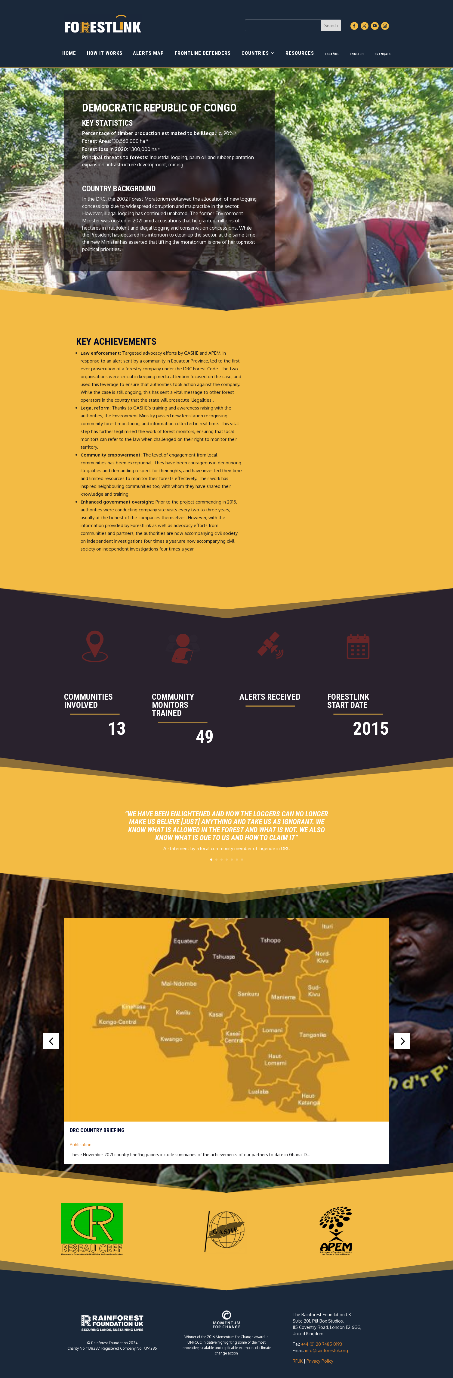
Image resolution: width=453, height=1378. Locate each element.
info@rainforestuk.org (326, 1350)
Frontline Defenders (203, 53)
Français (383, 54)
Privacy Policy (320, 1361)
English (357, 54)
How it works (104, 53)
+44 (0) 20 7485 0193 (321, 1344)
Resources (299, 53)
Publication (80, 1144)
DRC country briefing (97, 1130)
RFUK (298, 1361)
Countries (255, 53)
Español (332, 54)
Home (69, 53)
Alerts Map (148, 53)
